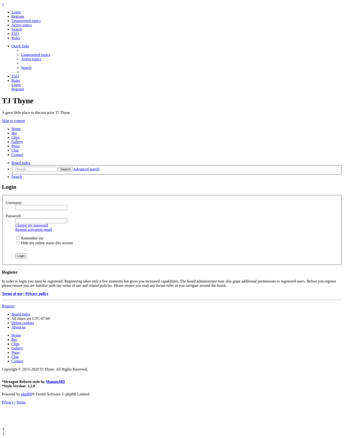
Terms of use (12, 294)
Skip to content (13, 121)
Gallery (17, 142)
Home (16, 129)
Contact (17, 155)
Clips (15, 137)
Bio (14, 133)
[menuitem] (16, 12)
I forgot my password (31, 225)
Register (8, 306)
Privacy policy (36, 294)
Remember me (29, 238)
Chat (15, 150)
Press (15, 146)
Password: (14, 216)
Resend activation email (33, 229)
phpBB (26, 394)
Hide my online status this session (44, 243)
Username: (14, 203)
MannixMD (55, 382)
